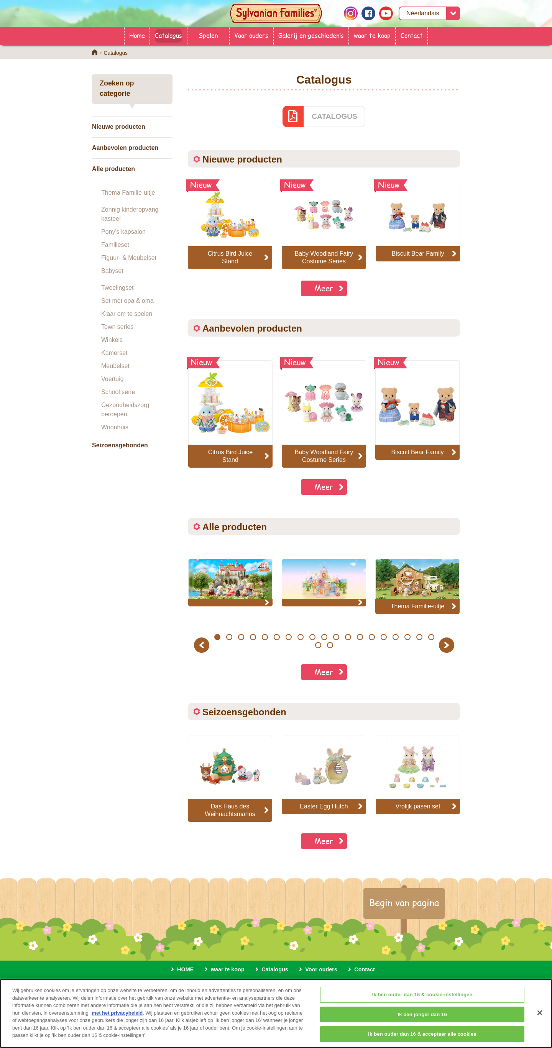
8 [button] (300, 637)
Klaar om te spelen (126, 313)
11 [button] (336, 637)
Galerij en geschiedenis (311, 35)
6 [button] (276, 637)
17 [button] (407, 637)
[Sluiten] (539, 1021)
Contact (412, 35)
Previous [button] (202, 645)
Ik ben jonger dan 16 (422, 1023)
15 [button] (383, 637)
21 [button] (330, 645)
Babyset (112, 271)
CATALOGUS (334, 116)
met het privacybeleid (117, 1022)
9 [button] (312, 637)
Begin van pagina (404, 902)
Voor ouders (251, 35)
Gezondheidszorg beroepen (125, 409)
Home (137, 35)
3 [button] (241, 637)
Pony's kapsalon (123, 231)
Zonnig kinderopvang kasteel (129, 214)
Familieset (115, 244)
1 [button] (217, 637)
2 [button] (229, 637)
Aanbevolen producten (125, 148)
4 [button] (252, 637)
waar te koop (372, 35)
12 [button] (348, 637)
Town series (117, 327)
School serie (118, 392)
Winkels (112, 340)
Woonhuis (114, 427)
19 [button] (431, 637)
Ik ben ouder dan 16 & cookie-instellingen (422, 1003)
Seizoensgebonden (120, 445)
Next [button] (447, 645)
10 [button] (324, 637)
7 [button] (288, 637)
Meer (324, 288)
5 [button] (264, 637)
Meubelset (115, 366)
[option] (230, 414)
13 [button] (359, 637)
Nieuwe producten (118, 126)
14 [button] (371, 637)
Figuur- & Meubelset (128, 258)
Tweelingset (117, 287)
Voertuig (112, 379)
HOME (185, 969)
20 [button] (318, 645)
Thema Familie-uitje (128, 192)
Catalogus (168, 35)
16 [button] (395, 637)
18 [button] (419, 637)
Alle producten (113, 169)
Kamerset (114, 353)
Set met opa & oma (127, 300)
